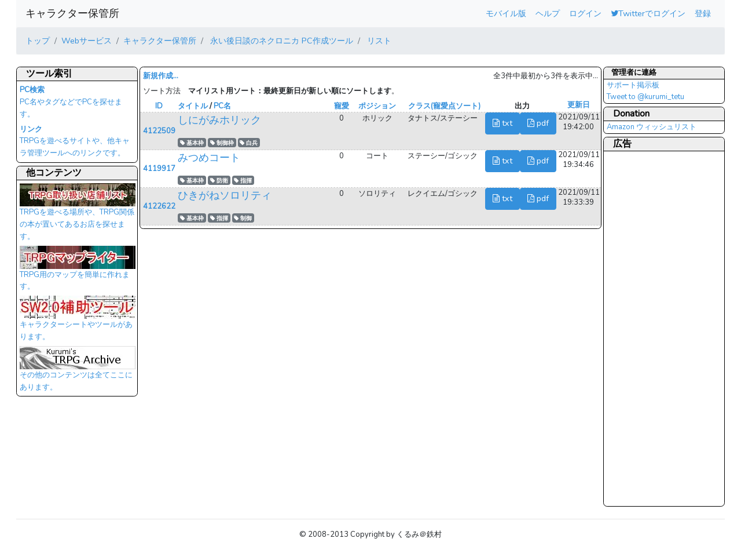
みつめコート (209, 158)
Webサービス (86, 40)
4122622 (159, 206)
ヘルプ (547, 13)
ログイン (585, 13)
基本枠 (192, 143)
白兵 (249, 143)
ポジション (377, 106)
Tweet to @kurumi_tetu (645, 97)
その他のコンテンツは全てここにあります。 (77, 372)
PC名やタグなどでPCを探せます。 (71, 102)
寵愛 (341, 106)
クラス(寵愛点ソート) (444, 106)
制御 (243, 218)
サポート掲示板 (633, 85)
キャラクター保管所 (72, 13)
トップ (37, 40)
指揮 (243, 180)
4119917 (159, 168)
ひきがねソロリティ (225, 195)
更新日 (578, 105)
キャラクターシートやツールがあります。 (77, 321)
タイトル (193, 106)
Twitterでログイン (648, 13)
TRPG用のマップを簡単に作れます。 (77, 272)
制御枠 (222, 143)
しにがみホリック (219, 120)
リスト (378, 40)
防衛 (219, 180)
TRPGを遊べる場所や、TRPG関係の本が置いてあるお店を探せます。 (77, 215)
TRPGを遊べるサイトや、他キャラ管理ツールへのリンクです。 (75, 141)
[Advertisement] (653, 328)
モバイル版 (506, 13)
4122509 (159, 131)
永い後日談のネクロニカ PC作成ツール (280, 40)
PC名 (222, 106)
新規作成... (160, 76)
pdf (538, 123)
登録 (703, 13)
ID (159, 106)
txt (502, 123)
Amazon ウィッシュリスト (651, 127)
